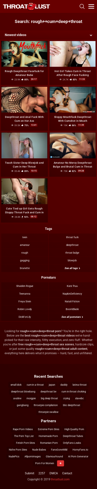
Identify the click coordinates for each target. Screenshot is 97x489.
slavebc (79, 398)
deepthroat (72, 244)
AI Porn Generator (78, 456)
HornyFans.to (80, 449)
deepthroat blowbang (23, 391)
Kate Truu (72, 285)
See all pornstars (72, 316)
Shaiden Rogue (24, 285)
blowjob (72, 260)
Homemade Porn (48, 436)
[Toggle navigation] (91, 6)
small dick (16, 384)
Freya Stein (24, 301)
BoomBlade (72, 309)
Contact (67, 473)
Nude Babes (39, 449)
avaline (17, 398)
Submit (29, 473)
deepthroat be (48, 391)
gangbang (22, 405)
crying (66, 398)
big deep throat (49, 398)
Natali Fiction (72, 301)
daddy (64, 384)
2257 (41, 473)
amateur (24, 244)
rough (24, 252)
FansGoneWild (59, 449)
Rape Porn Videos (23, 429)
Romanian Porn (49, 442)
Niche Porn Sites (18, 449)
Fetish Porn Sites (25, 442)
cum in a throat (35, 384)
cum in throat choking (73, 391)
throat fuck (72, 237)
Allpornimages (32, 456)
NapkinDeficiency (72, 293)
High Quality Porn (74, 429)
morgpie (31, 398)
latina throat (80, 384)
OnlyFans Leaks (72, 442)
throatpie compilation (46, 405)
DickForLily (25, 316)
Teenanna (24, 293)
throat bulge (72, 252)
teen (24, 237)
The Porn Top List (24, 436)
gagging (24, 260)
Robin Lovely (24, 309)
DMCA (54, 473)
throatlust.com (60, 479)
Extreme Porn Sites (48, 429)
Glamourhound (54, 456)
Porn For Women (44, 463)
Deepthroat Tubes (73, 436)
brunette (24, 268)
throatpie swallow (48, 411)
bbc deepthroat (71, 405)
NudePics (14, 456)
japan (52, 384)
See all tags (72, 268)
